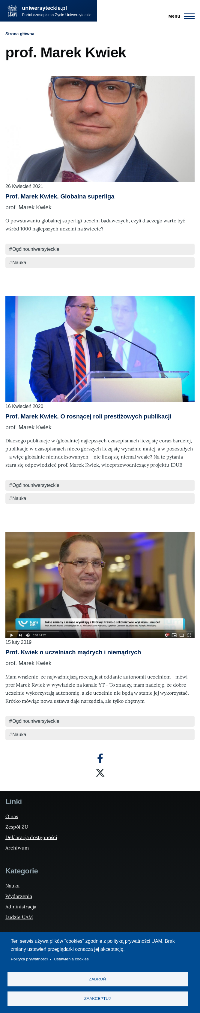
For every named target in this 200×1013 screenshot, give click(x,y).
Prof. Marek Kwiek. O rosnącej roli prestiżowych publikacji (88, 416)
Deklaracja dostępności (31, 837)
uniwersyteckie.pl (44, 8)
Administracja (20, 907)
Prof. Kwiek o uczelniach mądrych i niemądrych (73, 652)
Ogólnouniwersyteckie (35, 249)
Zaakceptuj (97, 998)
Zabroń (97, 979)
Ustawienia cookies (71, 959)
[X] (100, 772)
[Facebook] (100, 758)
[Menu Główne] (179, 16)
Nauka (19, 262)
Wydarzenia (18, 896)
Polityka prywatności (29, 959)
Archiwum (17, 848)
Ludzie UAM (19, 917)
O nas (11, 816)
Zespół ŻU (16, 827)
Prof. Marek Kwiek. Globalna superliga (59, 196)
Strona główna (19, 33)
